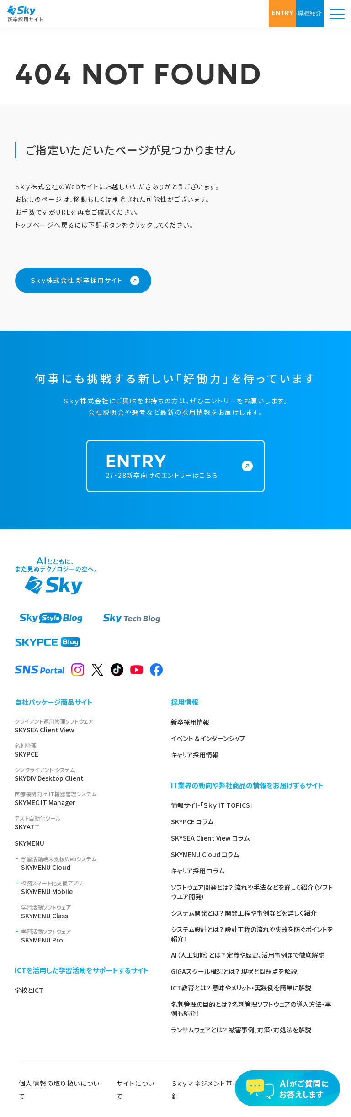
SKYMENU (29, 842)
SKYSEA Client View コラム (210, 837)
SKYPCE (82, 749)
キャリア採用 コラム (197, 870)
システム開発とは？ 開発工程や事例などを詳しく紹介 (244, 912)
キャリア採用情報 (194, 754)
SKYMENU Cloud (85, 863)
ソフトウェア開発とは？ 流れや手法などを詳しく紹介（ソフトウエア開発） (252, 892)
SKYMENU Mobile (85, 887)
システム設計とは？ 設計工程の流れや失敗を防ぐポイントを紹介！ (252, 934)
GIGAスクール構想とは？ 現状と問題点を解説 (234, 971)
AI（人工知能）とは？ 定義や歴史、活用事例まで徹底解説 (247, 954)
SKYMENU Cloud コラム (205, 854)
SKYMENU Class (85, 911)
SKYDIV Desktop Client (82, 774)
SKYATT (82, 822)
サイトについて (135, 1090)
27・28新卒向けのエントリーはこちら (170, 477)
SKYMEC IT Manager (82, 798)
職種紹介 (310, 13)
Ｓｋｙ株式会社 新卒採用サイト (77, 280)
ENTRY (282, 13)
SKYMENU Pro (85, 935)
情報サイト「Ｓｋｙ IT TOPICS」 (212, 805)
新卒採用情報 (190, 721)
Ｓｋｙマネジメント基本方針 (209, 1090)
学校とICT (29, 990)
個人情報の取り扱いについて (59, 1090)
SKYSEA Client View (82, 725)
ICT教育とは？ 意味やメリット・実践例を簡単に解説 (241, 987)
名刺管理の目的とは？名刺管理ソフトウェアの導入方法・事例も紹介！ (251, 1009)
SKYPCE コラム (192, 821)
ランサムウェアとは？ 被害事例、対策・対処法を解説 (241, 1029)
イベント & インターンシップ (208, 738)
